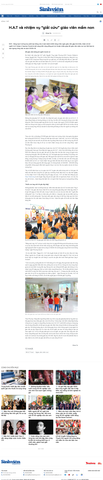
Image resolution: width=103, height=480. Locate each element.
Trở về (3, 58)
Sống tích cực (77, 16)
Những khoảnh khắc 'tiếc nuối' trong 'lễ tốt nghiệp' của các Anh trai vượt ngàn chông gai (39, 389)
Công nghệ (63, 16)
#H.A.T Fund (29, 352)
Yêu (37, 16)
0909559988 (28, 472)
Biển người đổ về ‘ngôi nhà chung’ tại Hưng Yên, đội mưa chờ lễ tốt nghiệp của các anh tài (39, 414)
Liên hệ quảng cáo (28, 470)
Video (69, 16)
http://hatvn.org (30, 177)
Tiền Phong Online (45, 4)
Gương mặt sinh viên (52, 16)
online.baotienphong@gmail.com (53, 474)
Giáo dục (24, 16)
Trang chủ (2, 16)
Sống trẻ (17, 16)
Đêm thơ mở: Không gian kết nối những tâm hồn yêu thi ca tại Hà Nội (13, 413)
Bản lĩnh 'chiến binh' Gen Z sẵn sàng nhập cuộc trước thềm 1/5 (13, 438)
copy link (51, 40)
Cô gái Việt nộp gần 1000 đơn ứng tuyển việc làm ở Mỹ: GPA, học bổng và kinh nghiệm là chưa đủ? (68, 389)
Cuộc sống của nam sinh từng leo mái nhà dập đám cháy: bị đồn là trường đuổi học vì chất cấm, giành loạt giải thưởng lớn (40, 440)
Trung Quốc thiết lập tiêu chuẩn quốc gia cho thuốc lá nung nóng (13, 387)
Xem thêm (100, 16)
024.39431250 (6, 474)
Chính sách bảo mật (94, 470)
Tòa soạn (4, 470)
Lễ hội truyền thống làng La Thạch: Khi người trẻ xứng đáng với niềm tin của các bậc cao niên (68, 439)
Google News (100, 21)
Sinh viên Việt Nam (10, 462)
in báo (55, 40)
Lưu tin (3, 53)
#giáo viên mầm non (42, 352)
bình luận (59, 40)
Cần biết (94, 16)
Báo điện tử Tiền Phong (51, 10)
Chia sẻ (3, 49)
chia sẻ (44, 40)
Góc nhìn (31, 16)
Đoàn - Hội (9, 16)
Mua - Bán (86, 16)
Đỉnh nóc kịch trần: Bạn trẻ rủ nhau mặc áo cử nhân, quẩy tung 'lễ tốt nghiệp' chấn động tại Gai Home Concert (68, 414)
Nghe (3, 45)
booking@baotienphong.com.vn (32, 474)
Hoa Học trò (68, 4)
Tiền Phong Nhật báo (57, 4)
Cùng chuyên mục (10, 367)
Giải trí (42, 16)
